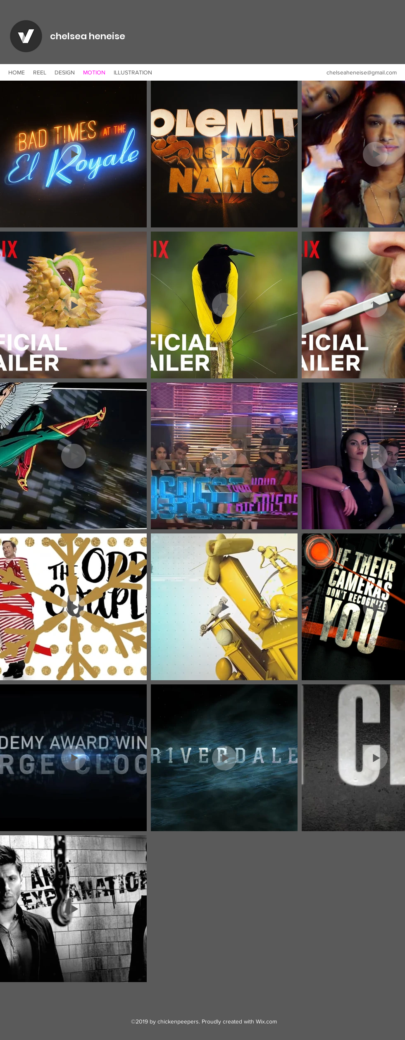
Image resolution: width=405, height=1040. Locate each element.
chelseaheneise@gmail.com (361, 72)
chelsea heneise (87, 36)
